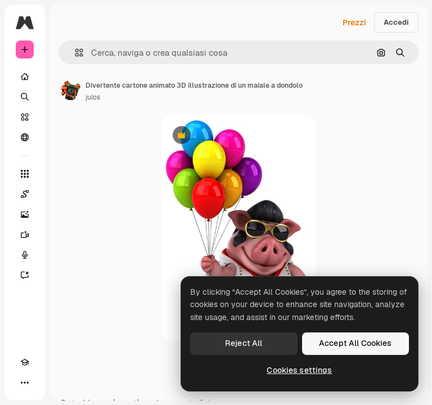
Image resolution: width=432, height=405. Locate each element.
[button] (74, 52)
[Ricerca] (25, 97)
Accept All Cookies (355, 343)
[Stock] (25, 117)
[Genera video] (25, 235)
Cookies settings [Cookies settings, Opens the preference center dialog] (299, 370)
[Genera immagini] (25, 214)
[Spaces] (25, 194)
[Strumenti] (25, 174)
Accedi (396, 22)
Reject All (243, 343)
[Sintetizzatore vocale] (25, 255)
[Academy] (25, 362)
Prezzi (354, 22)
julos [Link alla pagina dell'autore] (93, 97)
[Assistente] (25, 275)
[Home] (25, 77)
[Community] (25, 137)
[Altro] (25, 383)
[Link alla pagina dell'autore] (71, 90)
